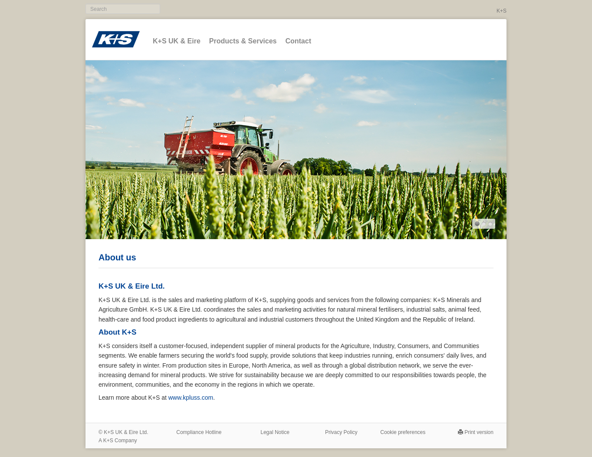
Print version (478, 432)
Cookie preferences (402, 432)
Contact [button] (298, 41)
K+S (501, 11)
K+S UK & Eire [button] (177, 41)
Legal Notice (274, 432)
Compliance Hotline (198, 432)
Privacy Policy (341, 432)
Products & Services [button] (243, 41)
